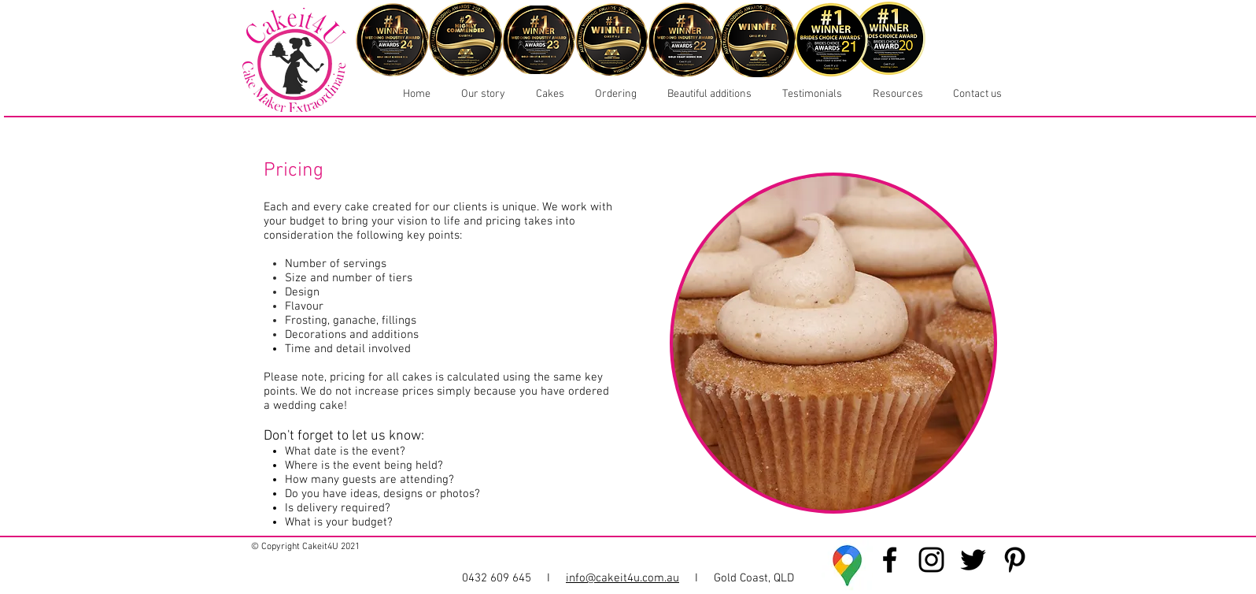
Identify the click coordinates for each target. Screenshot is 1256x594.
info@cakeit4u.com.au (622, 578)
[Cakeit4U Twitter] (973, 560)
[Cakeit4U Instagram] (931, 560)
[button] (546, 94)
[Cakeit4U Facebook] (890, 560)
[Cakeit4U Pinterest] (1015, 560)
